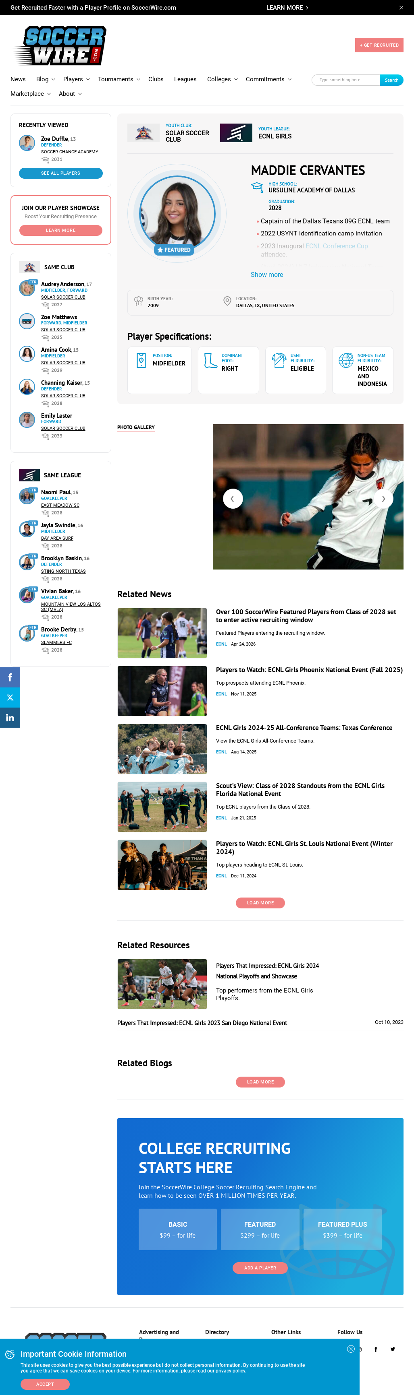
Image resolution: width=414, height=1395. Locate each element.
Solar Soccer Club (63, 286)
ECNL (221, 633)
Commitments (265, 68)
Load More (260, 891)
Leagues (185, 68)
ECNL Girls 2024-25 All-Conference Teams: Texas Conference (304, 716)
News (18, 68)
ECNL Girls (274, 125)
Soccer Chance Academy (69, 140)
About (67, 82)
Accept (45, 1384)
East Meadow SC (60, 494)
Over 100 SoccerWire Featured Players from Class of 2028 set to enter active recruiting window (306, 604)
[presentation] (233, 487)
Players (73, 68)
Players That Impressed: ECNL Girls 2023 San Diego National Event (202, 1011)
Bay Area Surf (57, 527)
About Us (280, 1332)
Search (392, 69)
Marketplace (27, 82)
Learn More (60, 219)
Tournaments (115, 68)
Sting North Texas (63, 560)
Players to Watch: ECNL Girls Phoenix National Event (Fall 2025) (309, 658)
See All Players (61, 162)
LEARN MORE (284, 7)
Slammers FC (56, 631)
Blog (42, 68)
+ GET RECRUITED (379, 39)
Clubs (156, 68)
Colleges (219, 68)
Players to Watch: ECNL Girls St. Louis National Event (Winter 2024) (304, 836)
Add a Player (260, 1256)
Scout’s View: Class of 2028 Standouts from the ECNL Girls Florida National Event (300, 778)
